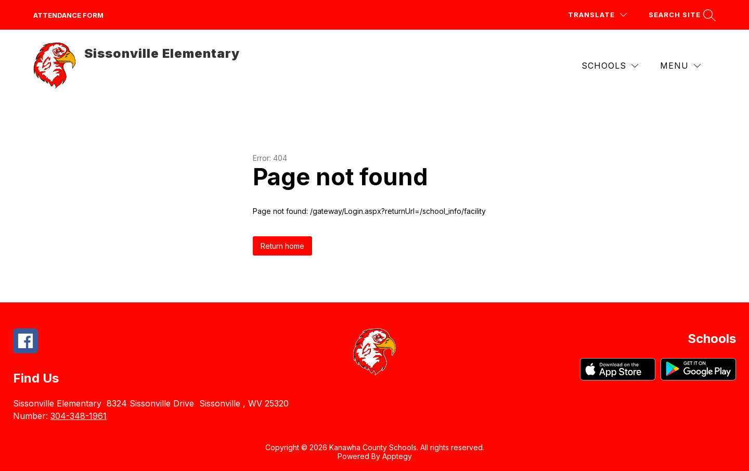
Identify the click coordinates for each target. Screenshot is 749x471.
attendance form (68, 15)
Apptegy (397, 456)
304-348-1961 (78, 416)
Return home (282, 245)
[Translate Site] (597, 14)
